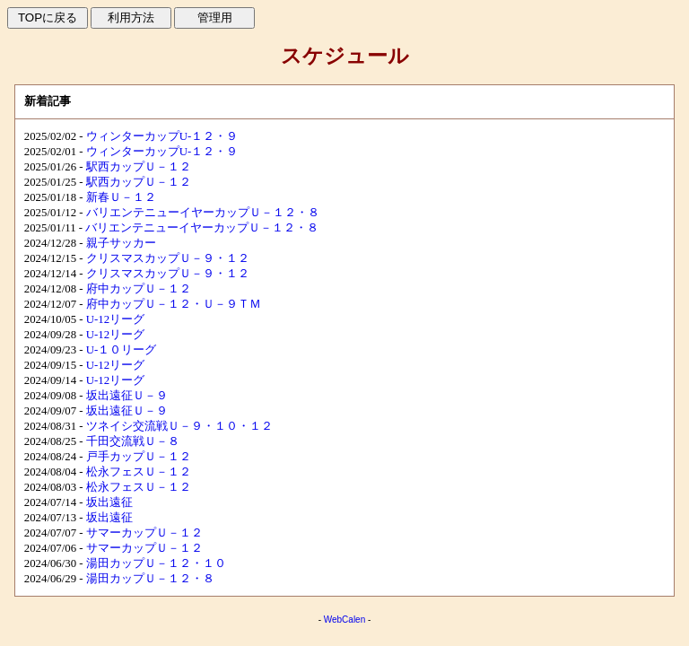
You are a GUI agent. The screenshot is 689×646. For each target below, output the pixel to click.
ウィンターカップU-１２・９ (162, 136)
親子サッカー (121, 243)
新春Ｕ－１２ (121, 197)
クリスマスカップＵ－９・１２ (167, 258)
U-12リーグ (115, 319)
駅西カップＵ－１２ (138, 167)
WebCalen (345, 619)
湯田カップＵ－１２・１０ (156, 563)
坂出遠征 (109, 502)
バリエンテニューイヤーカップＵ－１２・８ (202, 212)
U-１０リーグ (121, 350)
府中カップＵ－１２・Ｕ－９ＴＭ (173, 304)
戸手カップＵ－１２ (138, 456)
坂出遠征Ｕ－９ (127, 395)
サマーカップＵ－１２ (144, 533)
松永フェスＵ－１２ (138, 472)
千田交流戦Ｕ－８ (132, 441)
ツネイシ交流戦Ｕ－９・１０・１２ (179, 426)
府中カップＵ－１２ (138, 289)
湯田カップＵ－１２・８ (150, 578)
